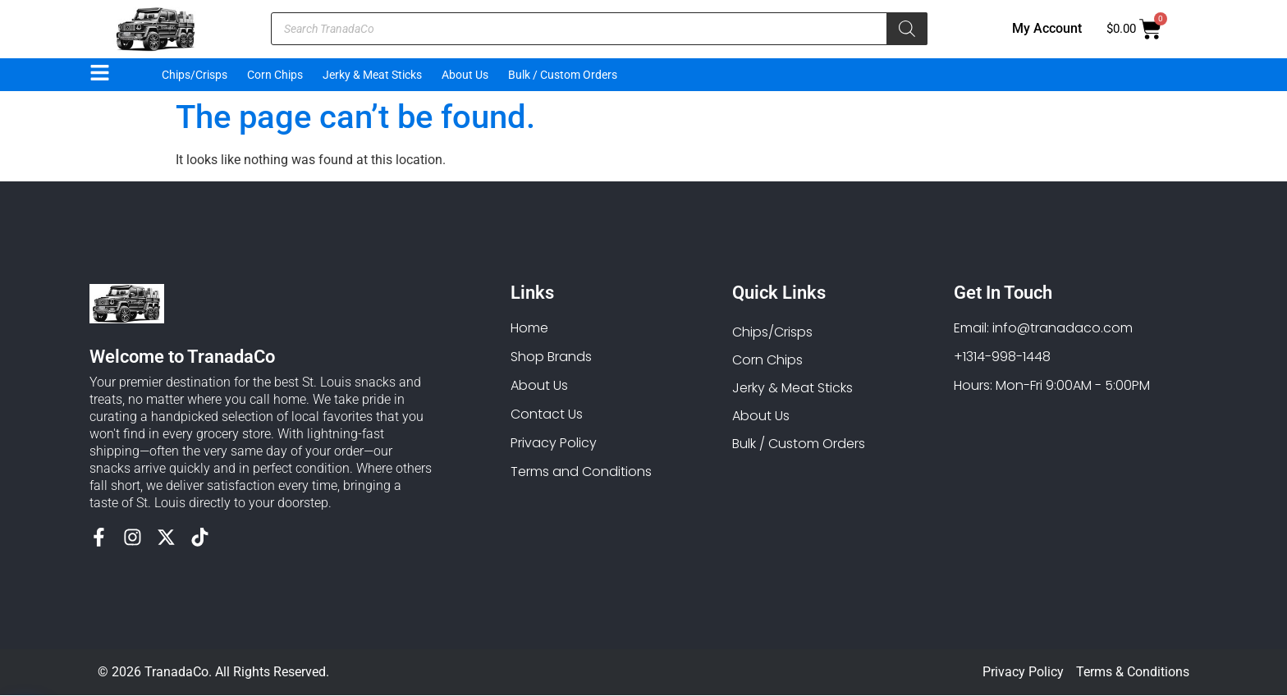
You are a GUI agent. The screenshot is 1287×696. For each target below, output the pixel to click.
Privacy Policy (1023, 672)
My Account (1047, 28)
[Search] (906, 28)
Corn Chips (275, 74)
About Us (465, 74)
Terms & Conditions (1132, 672)
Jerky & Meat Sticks (372, 74)
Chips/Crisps (194, 74)
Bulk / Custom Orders (562, 74)
